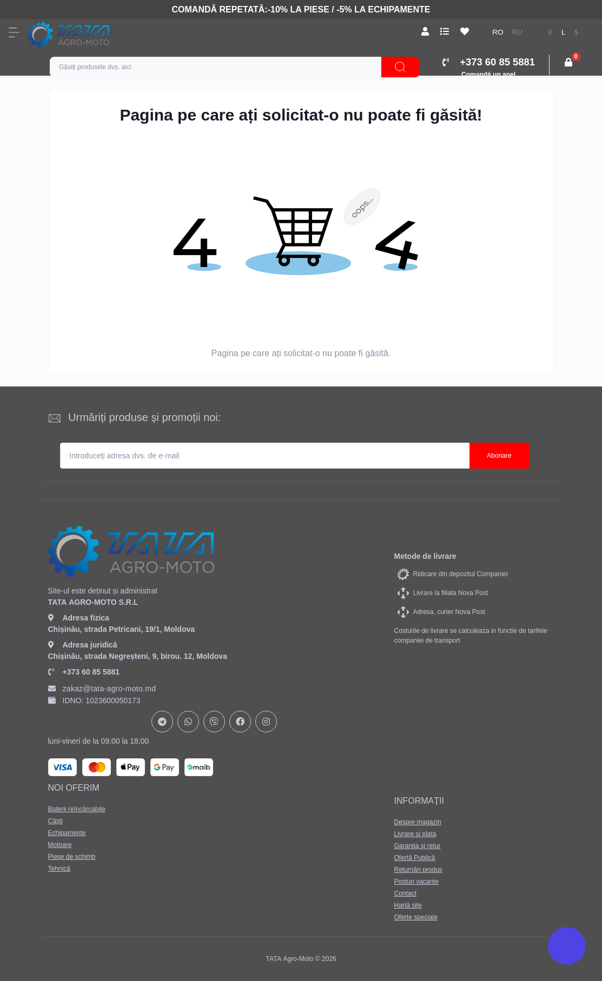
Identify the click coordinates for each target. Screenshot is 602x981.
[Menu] (14, 32)
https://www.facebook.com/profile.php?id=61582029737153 (240, 721)
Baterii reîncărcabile (76, 809)
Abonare (499, 455)
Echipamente (67, 833)
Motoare (60, 845)
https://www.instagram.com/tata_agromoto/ (266, 721)
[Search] (400, 67)
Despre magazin (417, 822)
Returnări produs (418, 869)
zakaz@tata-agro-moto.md (102, 688)
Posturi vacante (416, 881)
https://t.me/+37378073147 (162, 721)
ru (517, 32)
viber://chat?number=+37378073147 (214, 721)
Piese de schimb (72, 856)
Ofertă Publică (414, 858)
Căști (55, 821)
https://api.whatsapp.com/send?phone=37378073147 (188, 721)
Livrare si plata (415, 834)
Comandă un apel (488, 74)
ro (497, 32)
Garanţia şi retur (417, 846)
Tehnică (59, 868)
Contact (405, 893)
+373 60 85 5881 (84, 672)
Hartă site (407, 905)
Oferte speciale (416, 917)
